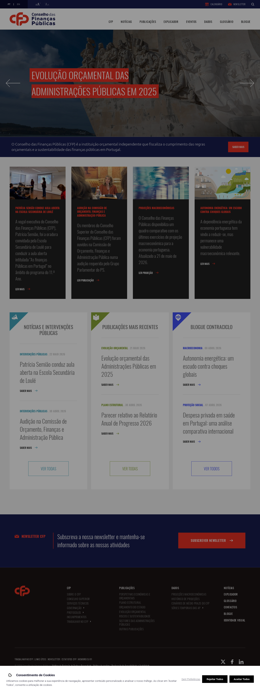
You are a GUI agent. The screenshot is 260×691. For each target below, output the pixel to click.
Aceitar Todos (242, 679)
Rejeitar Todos (215, 679)
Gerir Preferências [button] (191, 679)
